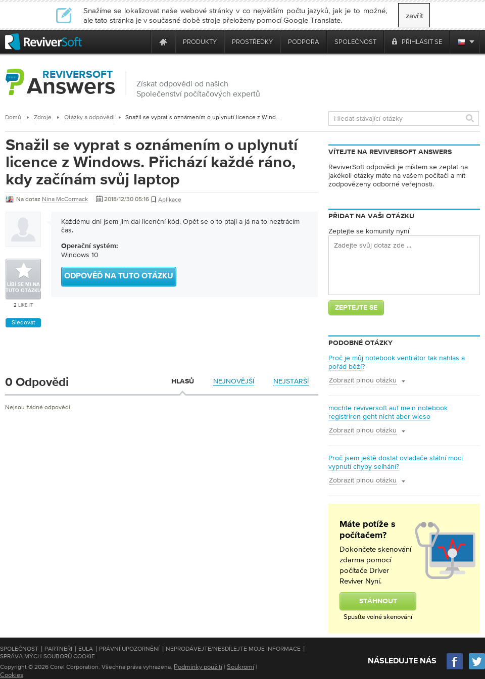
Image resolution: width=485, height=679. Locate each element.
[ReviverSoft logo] (43, 41)
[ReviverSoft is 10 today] (141, 41)
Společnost (19, 648)
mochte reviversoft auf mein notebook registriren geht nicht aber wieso (388, 412)
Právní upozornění (129, 648)
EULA (85, 648)
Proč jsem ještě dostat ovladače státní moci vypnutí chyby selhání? (395, 462)
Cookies (11, 674)
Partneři (58, 648)
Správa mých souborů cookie (47, 656)
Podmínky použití (198, 666)
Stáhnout (378, 601)
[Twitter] (477, 668)
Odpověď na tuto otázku (118, 276)
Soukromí (240, 666)
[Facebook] (455, 668)
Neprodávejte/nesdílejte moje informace (233, 648)
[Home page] (163, 41)
